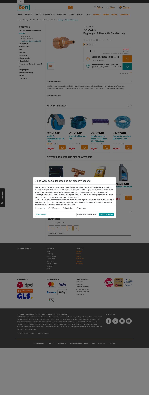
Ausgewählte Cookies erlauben (87, 214)
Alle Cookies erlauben (106, 214)
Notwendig (41, 208)
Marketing (82, 208)
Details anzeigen (41, 214)
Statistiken (69, 208)
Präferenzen (55, 208)
